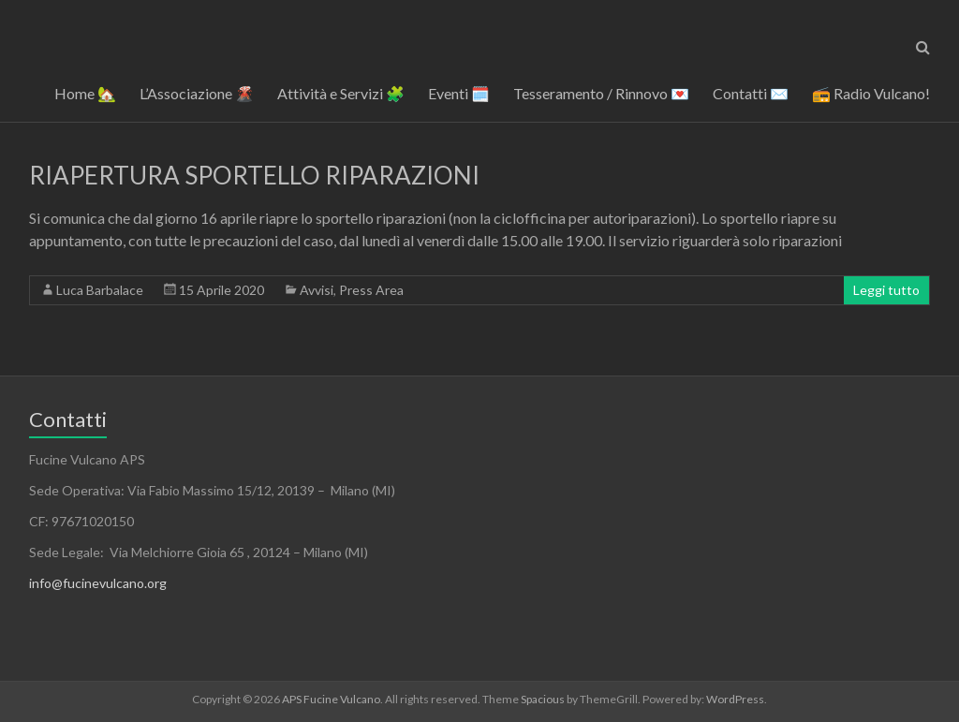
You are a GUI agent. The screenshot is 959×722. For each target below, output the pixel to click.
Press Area (371, 290)
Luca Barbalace (99, 290)
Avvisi (316, 290)
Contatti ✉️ (751, 93)
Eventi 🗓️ (459, 93)
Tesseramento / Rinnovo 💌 (601, 93)
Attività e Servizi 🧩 (341, 93)
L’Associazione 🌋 (197, 93)
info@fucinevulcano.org (98, 583)
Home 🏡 (85, 93)
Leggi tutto (886, 290)
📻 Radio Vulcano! (871, 93)
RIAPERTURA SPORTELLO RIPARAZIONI (254, 175)
